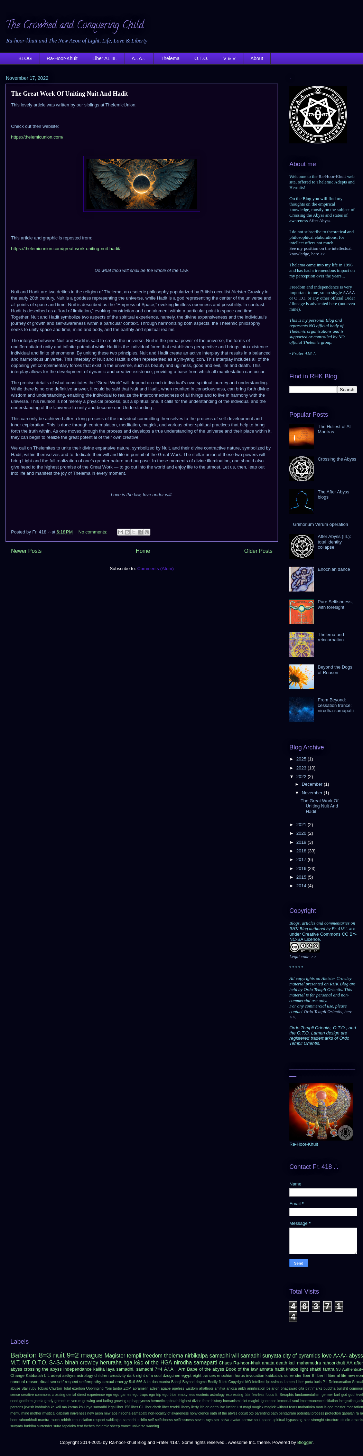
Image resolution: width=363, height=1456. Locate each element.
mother (35, 1413)
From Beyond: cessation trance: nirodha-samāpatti (336, 705)
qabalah (348, 1413)
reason (32, 1381)
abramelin (141, 1388)
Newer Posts (26, 551)
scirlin (142, 1420)
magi (247, 1407)
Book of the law (242, 1369)
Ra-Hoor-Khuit (62, 58)
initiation (331, 1401)
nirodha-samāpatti (133, 1413)
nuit (59, 1355)
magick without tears (280, 1407)
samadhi (250, 1356)
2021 (302, 824)
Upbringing (94, 1388)
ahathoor (206, 1388)
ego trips (169, 1395)
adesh (154, 1388)
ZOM (127, 1388)
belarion (273, 1388)
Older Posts (258, 551)
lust (239, 1407)
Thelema (170, 58)
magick (257, 1407)
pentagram (287, 1413)
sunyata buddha (23, 1426)
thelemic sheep (108, 1426)
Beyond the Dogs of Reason (335, 669)
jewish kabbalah (37, 1407)
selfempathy (90, 1381)
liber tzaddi (170, 1407)
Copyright (235, 1382)
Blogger (305, 1442)
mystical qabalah (55, 1413)
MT (26, 1362)
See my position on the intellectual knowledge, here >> (320, 251)
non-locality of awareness (168, 1413)
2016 (302, 868)
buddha (330, 1388)
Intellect (258, 1382)
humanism (231, 1401)
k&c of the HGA (153, 1362)
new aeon (95, 1413)
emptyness (186, 1395)
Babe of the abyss (205, 1369)
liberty (185, 1407)
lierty (195, 1407)
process (317, 1413)
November (313, 792)
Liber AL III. (104, 58)
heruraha (110, 1362)
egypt (187, 1375)
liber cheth (153, 1407)
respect (99, 1420)
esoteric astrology (210, 1395)
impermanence (312, 1401)
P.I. (325, 1382)
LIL (46, 1375)
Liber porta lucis (309, 1382)
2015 (302, 877)
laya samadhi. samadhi (129, 1369)
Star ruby (28, 1388)
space (266, 1420)
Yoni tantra (113, 1388)
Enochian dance (334, 569)
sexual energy (115, 1381)
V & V (229, 58)
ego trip (155, 1395)
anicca (231, 1388)
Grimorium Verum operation (320, 524)
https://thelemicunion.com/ (37, 137)
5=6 (132, 1382)
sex (217, 1420)
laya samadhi (96, 1407)
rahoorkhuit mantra (34, 1420)
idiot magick (250, 1401)
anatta (268, 1362)
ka (53, 1407)
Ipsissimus (274, 1382)
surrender (44, 1426)
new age (110, 1413)
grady (48, 1401)
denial (71, 1395)
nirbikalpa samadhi (207, 1356)
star (307, 1420)
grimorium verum (67, 1401)
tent (80, 1426)
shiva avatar (231, 1420)
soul (257, 1420)
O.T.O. (201, 58)
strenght (317, 1420)
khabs (292, 1369)
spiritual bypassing (287, 1420)
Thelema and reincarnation (331, 637)
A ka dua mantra (156, 1382)
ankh (242, 1388)
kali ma (61, 1407)
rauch (54, 1420)
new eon (355, 1375)
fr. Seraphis (284, 1395)
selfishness (164, 1420)
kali (292, 1362)
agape (166, 1388)
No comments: (93, 532)
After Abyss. (320, 220)
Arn (181, 1369)
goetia (38, 1401)
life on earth (209, 1407)
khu (82, 1407)
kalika (99, 1369)
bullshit (342, 1388)
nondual (17, 1381)
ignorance (269, 1401)
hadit (280, 1369)
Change (17, 1375)
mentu (15, 1413)
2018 (302, 850)
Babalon (23, 1355)
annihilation (256, 1388)
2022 (302, 776)
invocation (255, 1375)
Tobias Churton (50, 1388)
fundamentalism (307, 1395)
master (340, 1407)
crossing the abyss (43, 1369)
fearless (258, 1395)
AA (349, 1362)
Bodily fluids (217, 1382)
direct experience (91, 1395)
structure (332, 1420)
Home (143, 551)
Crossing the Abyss (337, 459)
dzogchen (171, 1375)
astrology (85, 1375)
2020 (302, 833)
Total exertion (74, 1388)
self (151, 1420)
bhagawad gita (292, 1388)
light (304, 1369)
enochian (225, 1375)
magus (91, 1355)
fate (247, 1395)
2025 (302, 759)
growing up (122, 1401)
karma (73, 1407)
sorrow (247, 1420)
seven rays (204, 1420)
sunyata (271, 1356)
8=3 (45, 1355)
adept (56, 1375)
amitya (220, 1388)
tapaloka (69, 1426)
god (344, 1395)
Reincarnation (340, 1382)
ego (109, 1395)
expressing (234, 1395)
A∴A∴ (139, 58)
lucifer (231, 1407)
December (313, 784)
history (217, 1401)
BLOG (25, 58)
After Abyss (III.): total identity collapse (334, 542)
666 (139, 1382)
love (327, 1356)
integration (347, 1401)
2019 (302, 842)
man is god (325, 1407)
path (274, 1413)
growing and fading (97, 1401)
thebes (89, 1426)
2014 (302, 885)
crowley (89, 1362)
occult (243, 1413)
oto (251, 1413)
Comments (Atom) (155, 568)
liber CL (137, 1407)
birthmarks (314, 1388)
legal (111, 1407)
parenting (262, 1413)
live (222, 1407)
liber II (321, 1375)
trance (126, 1426)
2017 (302, 859)
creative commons (35, 1395)
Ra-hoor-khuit (247, 1362)
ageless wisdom (185, 1388)
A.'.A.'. (170, 1369)
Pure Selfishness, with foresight (335, 604)
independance (77, 1369)
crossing (58, 1395)
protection (333, 1413)
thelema (173, 1356)
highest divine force (195, 1401)
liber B (308, 1375)
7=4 (158, 1369)
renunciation (82, 1420)
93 (338, 1369)
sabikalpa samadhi (121, 1420)
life (343, 1375)
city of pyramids (301, 1356)
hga (127, 1362)
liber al (334, 1375)
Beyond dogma (195, 1382)
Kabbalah (34, 1375)
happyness (141, 1401)
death (281, 1362)
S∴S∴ (56, 1362)
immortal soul (288, 1401)
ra (357, 1413)
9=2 (73, 1355)
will (235, 1356)
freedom (152, 1356)
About (257, 58)
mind (25, 1413)
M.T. (15, 1362)
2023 (302, 767)
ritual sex (48, 1381)
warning (152, 1426)
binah (71, 1362)
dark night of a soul (144, 1375)
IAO (248, 1382)
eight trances (204, 1375)
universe (138, 1426)
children (101, 1375)
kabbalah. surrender (283, 1375)
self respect (67, 1381)
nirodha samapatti (195, 1362)
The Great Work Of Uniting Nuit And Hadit (69, 93)
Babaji (176, 1382)
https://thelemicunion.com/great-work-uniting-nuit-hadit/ (65, 248)
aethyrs (68, 1375)
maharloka (306, 1407)
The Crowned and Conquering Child (75, 26)
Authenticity (352, 1369)
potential (303, 1413)
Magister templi (122, 1356)
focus (270, 1395)
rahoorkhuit (334, 1362)
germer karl (331, 1395)
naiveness (78, 1413)
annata (266, 1369)
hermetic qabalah (164, 1401)
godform (25, 1401)
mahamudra (309, 1362)
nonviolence (199, 1413)
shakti (316, 1369)
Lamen (289, 1382)
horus (240, 1375)
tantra (328, 1369)
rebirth (66, 1420)
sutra (57, 1426)
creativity (118, 1375)
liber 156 (123, 1407)
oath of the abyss (223, 1413)
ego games (122, 1395)
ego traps (140, 1395)
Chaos (225, 1362)
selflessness (184, 1420)
